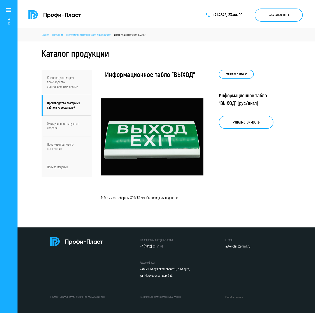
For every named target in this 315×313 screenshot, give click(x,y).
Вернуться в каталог (236, 74)
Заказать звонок (279, 15)
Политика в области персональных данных (160, 297)
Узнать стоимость (246, 122)
